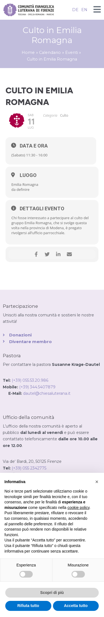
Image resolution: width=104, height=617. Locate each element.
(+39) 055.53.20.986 (30, 380)
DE (75, 9)
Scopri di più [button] (52, 592)
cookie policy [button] (78, 507)
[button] (96, 481)
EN (84, 9)
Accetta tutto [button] (76, 605)
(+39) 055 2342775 (29, 468)
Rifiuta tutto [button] (28, 605)
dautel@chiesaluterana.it (46, 393)
